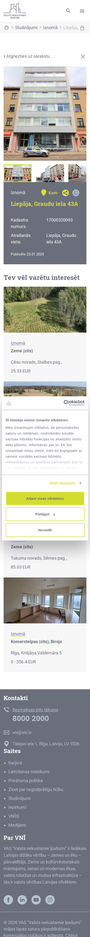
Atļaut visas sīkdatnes (45, 498)
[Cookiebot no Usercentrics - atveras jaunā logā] (64, 403)
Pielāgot (45, 514)
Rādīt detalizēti (62, 483)
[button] (10, 113)
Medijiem (17, 825)
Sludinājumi (26, 27)
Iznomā (50, 27)
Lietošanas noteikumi (28, 771)
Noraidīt (45, 530)
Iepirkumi (17, 807)
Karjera (15, 762)
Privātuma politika (25, 780)
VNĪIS (13, 816)
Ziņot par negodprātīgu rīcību (35, 789)
